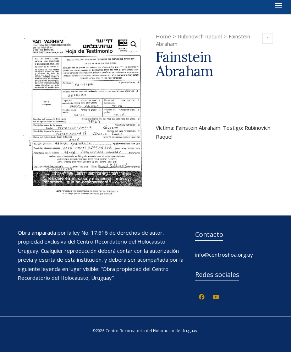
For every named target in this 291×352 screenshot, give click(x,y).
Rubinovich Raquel (200, 36)
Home (163, 36)
